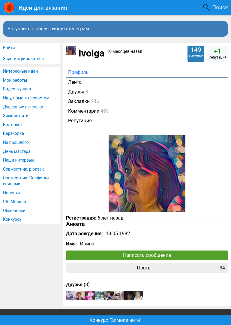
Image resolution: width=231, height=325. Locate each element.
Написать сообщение (147, 255)
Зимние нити (15, 115)
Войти (9, 47)
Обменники (14, 210)
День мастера (17, 151)
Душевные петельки (23, 107)
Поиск (220, 7)
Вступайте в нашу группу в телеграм (48, 29)
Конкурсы (12, 219)
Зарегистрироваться (23, 58)
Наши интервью (18, 160)
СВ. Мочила (14, 201)
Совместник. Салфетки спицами (26, 180)
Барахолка (13, 133)
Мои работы (15, 80)
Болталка (12, 124)
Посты (181, 268)
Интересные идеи (20, 71)
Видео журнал (17, 89)
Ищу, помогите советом (26, 98)
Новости (11, 192)
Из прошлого (16, 142)
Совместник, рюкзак (23, 169)
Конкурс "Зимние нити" (115, 320)
